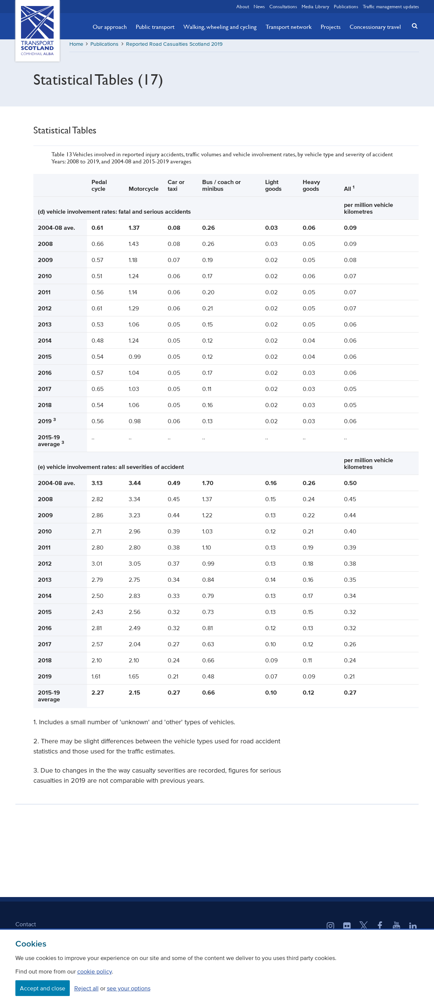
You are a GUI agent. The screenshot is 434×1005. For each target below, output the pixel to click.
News (259, 6)
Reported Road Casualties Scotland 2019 (174, 46)
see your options (128, 988)
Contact (25, 926)
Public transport (155, 26)
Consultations (283, 6)
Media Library (315, 6)
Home (76, 46)
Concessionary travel (375, 26)
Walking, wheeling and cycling (220, 26)
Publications (346, 6)
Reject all (86, 988)
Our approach (110, 26)
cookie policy (94, 971)
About (242, 6)
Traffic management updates (391, 6)
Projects (331, 26)
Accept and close (42, 988)
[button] (412, 25)
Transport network (289, 26)
